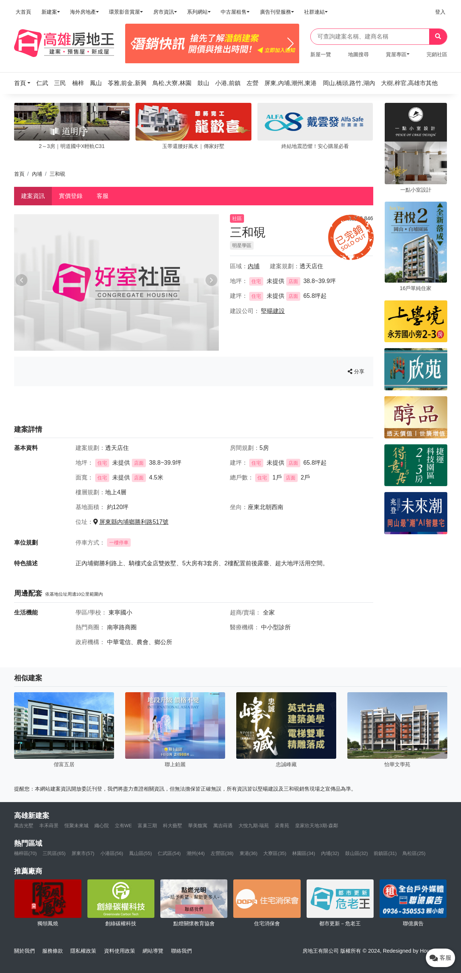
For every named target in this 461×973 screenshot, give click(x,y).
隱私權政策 (83, 951)
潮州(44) (196, 853)
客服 (102, 196)
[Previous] (134, 44)
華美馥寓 (197, 825)
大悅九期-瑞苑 (253, 825)
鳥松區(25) (413, 853)
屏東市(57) (82, 853)
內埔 (37, 174)
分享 (356, 371)
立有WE (123, 825)
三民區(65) (54, 853)
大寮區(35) (274, 853)
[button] (24, 83)
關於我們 (24, 951)
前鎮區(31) (385, 853)
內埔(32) (330, 853)
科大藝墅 (172, 825)
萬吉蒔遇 (223, 825)
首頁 (19, 174)
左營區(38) (222, 853)
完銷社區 (437, 54)
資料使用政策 (119, 951)
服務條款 (52, 951)
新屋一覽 (320, 54)
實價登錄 (71, 196)
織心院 (101, 825)
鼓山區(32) (356, 853)
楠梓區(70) (25, 853)
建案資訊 (33, 196)
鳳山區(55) (140, 853)
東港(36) (249, 853)
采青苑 (282, 825)
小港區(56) (111, 853)
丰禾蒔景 (49, 825)
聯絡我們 (181, 951)
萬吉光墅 (23, 825)
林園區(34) (303, 853)
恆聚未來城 (76, 825)
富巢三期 (147, 825)
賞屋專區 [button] (396, 54)
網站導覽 (153, 951)
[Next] (290, 44)
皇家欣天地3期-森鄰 (316, 825)
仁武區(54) (169, 853)
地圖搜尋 (358, 54)
